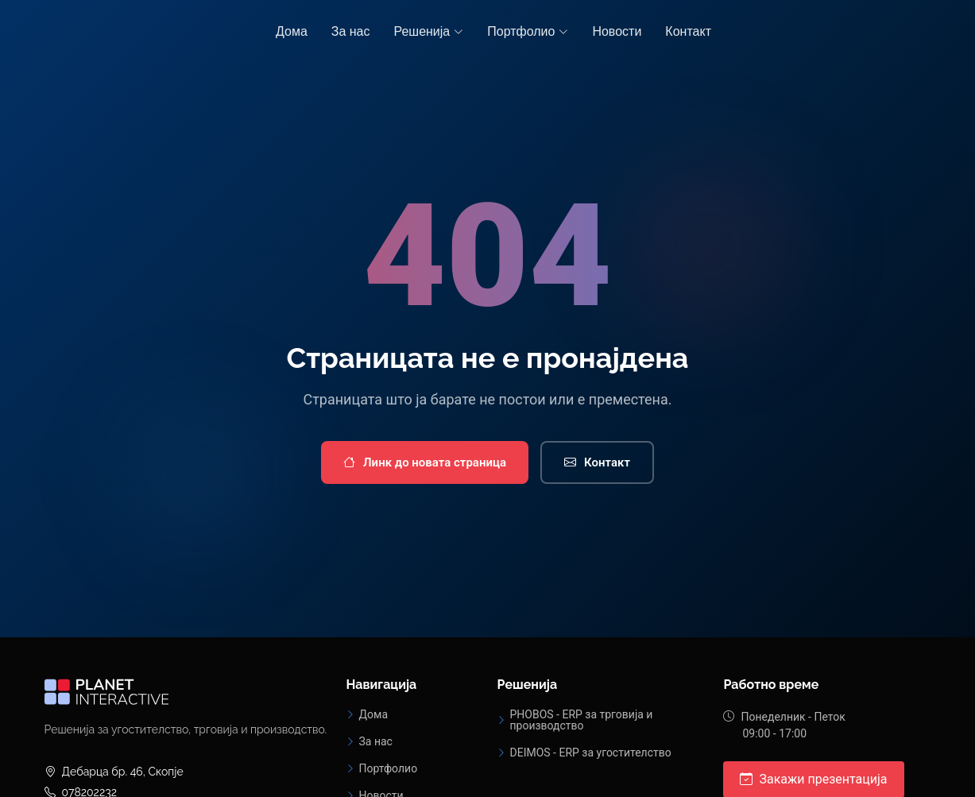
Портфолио (387, 768)
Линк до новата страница (424, 463)
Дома (292, 31)
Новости (616, 31)
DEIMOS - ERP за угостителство (590, 752)
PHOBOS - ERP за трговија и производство (580, 720)
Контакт (688, 31)
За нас (350, 31)
